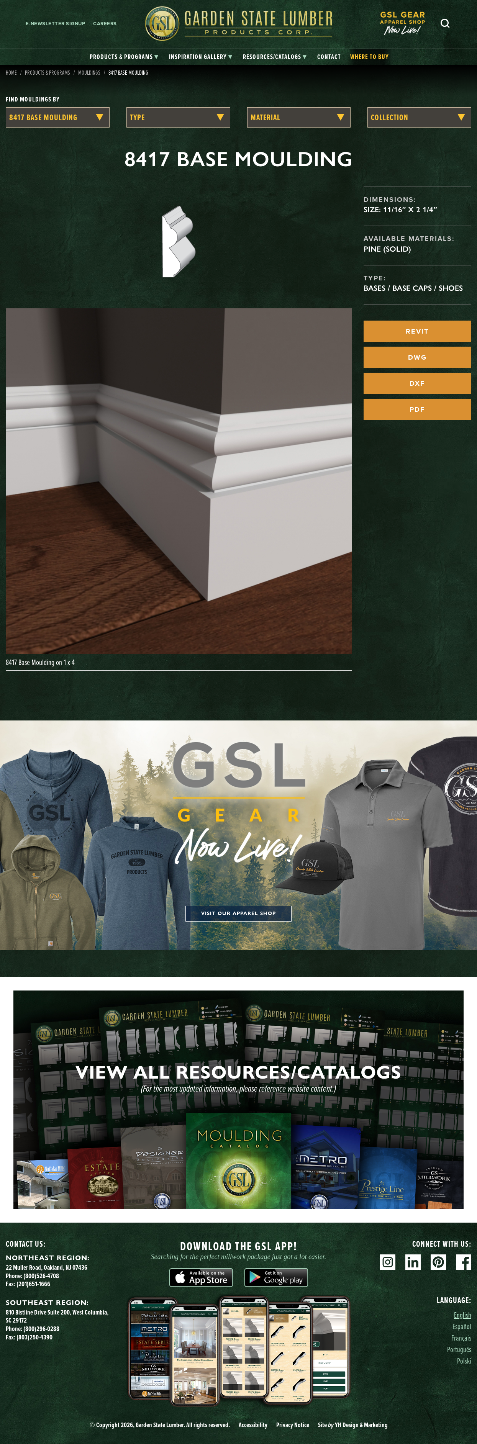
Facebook (463, 1262)
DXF (417, 383)
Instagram (387, 1262)
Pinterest (438, 1262)
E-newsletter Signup (55, 23)
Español (461, 1326)
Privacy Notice (292, 1425)
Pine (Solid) (387, 249)
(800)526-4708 (41, 1276)
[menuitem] (406, 23)
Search (445, 23)
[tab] (124, 57)
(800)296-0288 (41, 1329)
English (462, 1315)
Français (461, 1338)
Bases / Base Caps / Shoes (413, 288)
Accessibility (253, 1425)
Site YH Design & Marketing (353, 1425)
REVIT (417, 331)
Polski (464, 1361)
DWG (417, 357)
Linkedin (413, 1262)
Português (459, 1349)
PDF (417, 409)
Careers (105, 23)
